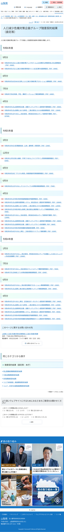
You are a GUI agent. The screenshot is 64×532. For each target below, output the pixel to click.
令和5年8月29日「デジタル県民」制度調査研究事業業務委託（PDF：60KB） (29, 173)
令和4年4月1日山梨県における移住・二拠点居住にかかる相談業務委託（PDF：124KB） (32, 305)
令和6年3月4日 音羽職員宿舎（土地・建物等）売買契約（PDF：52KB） (27, 146)
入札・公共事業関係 (19, 16)
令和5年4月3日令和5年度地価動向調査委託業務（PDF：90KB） (25, 228)
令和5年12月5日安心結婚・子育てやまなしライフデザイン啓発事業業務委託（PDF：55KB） (31, 159)
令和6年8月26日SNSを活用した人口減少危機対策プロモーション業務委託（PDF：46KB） (33, 81)
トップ (2, 16)
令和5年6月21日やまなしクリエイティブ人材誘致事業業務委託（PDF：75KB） (30, 186)
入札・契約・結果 (29, 16)
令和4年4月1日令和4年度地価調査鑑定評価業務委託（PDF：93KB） (26, 315)
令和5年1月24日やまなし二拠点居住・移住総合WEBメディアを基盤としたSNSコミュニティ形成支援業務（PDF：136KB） (33, 255)
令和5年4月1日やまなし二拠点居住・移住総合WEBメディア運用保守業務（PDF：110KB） (30, 216)
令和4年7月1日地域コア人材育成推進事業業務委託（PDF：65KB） (26, 272)
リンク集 (58, 514)
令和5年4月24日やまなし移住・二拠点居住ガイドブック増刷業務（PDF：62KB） (30, 231)
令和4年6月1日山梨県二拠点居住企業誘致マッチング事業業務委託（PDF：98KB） (31, 289)
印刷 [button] (37, 22)
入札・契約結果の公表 (41, 16)
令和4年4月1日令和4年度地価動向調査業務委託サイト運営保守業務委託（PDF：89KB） (32, 319)
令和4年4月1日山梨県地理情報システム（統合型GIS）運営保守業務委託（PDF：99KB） (32, 312)
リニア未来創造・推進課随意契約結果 (15, 382)
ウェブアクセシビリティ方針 (44, 514)
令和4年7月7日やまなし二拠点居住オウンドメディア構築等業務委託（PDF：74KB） (31, 269)
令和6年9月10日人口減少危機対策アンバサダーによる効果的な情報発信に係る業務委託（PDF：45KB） (32, 64)
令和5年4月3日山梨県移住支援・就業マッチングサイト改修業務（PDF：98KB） (30, 224)
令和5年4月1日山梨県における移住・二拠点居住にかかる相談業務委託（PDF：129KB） (32, 206)
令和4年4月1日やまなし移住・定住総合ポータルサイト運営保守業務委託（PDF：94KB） (33, 301)
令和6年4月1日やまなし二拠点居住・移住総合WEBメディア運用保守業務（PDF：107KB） (30, 115)
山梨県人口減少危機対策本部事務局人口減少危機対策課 (20, 334)
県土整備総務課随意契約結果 (12, 371)
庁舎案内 (4, 514)
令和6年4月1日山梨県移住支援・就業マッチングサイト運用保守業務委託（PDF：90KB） (33, 107)
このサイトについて (27, 514)
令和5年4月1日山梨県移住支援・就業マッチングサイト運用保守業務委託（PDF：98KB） (33, 221)
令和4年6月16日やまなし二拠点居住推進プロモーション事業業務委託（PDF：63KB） (32, 285)
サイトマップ (14, 514)
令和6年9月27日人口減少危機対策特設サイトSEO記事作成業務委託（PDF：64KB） (31, 69)
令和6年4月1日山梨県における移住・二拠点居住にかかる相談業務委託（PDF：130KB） (32, 110)
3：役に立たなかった (35, 410)
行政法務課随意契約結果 (11, 375)
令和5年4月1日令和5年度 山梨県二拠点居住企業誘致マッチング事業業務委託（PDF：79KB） (32, 210)
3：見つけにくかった (40, 417)
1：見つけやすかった (11, 417)
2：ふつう (21, 410)
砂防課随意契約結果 (9, 379)
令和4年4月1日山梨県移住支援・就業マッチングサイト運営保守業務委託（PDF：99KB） (33, 308)
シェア (31, 22)
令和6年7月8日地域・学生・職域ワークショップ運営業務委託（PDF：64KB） (29, 94)
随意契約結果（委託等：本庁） (18, 365)
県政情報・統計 (9, 16)
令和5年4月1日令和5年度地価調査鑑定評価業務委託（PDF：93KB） (26, 199)
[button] (56, 2)
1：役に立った (9, 410)
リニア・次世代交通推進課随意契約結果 (16, 386)
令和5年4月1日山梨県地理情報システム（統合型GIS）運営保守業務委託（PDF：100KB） (33, 202)
